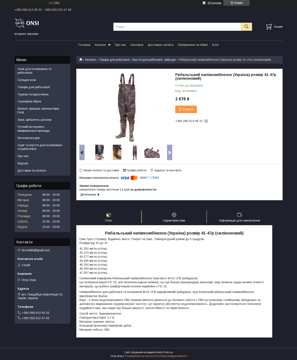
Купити (188, 109)
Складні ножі (27, 80)
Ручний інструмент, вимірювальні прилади (34, 128)
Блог (215, 44)
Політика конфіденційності (171, 356)
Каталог (100, 44)
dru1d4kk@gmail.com (36, 250)
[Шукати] (246, 27)
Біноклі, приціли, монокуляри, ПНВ (39, 110)
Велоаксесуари (29, 138)
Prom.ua (168, 352)
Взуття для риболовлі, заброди (154, 59)
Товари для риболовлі (114, 59)
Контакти (137, 44)
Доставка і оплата (160, 44)
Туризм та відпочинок (33, 94)
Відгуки (23, 163)
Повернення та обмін (193, 44)
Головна (84, 44)
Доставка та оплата (32, 170)
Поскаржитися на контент (139, 356)
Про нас (120, 44)
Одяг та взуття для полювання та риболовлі (40, 147)
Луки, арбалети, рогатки (34, 119)
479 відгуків (214, 2)
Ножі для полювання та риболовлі (34, 71)
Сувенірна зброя (29, 101)
